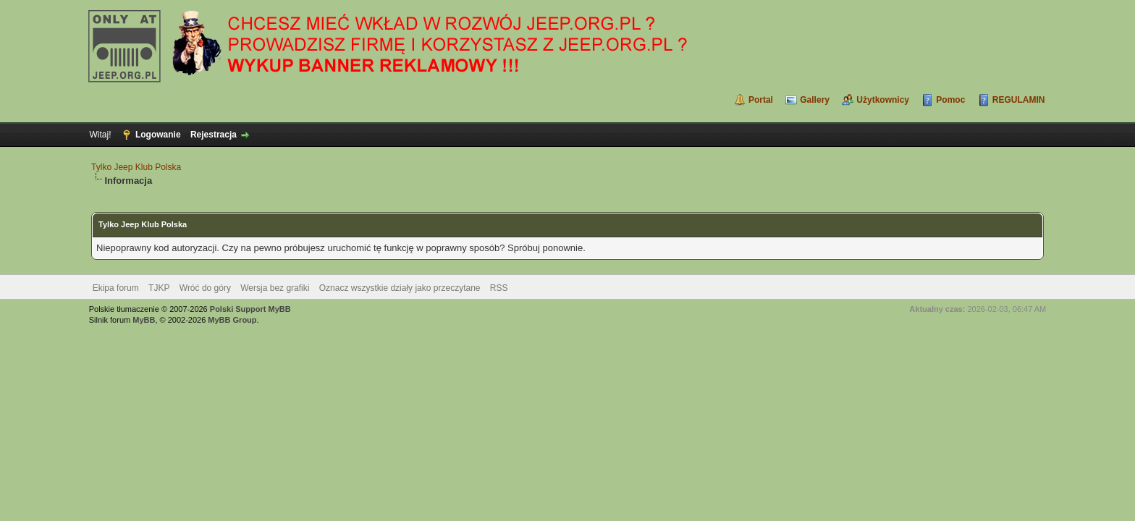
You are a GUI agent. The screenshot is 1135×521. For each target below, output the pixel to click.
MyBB (143, 319)
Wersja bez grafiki (274, 288)
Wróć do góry (205, 288)
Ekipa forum (116, 288)
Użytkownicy (882, 100)
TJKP (158, 288)
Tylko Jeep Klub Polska (136, 167)
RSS (499, 288)
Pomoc (950, 100)
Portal (760, 100)
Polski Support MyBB (250, 309)
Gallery (815, 100)
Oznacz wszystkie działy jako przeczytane (400, 288)
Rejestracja (213, 135)
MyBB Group (232, 319)
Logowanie (158, 135)
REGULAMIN (1018, 100)
